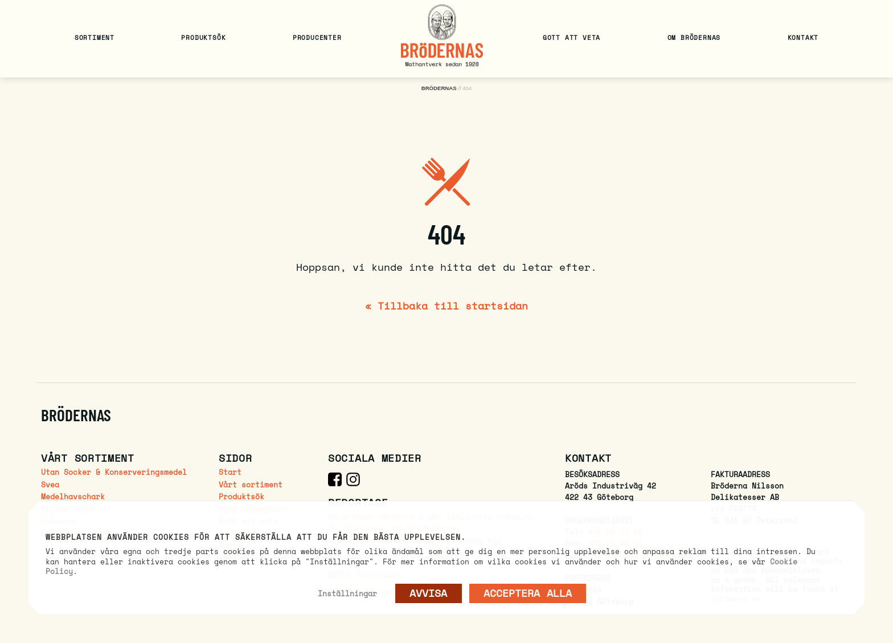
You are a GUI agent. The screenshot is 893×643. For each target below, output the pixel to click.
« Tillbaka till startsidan (446, 305)
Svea (50, 484)
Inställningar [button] (347, 593)
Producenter (317, 37)
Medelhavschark (73, 496)
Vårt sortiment (250, 484)
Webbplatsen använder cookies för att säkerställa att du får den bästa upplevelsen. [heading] (256, 537)
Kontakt (803, 37)
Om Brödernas (694, 37)
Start (230, 472)
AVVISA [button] (428, 592)
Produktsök (203, 37)
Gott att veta (571, 37)
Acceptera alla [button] (528, 592)
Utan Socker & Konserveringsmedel (114, 472)
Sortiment (94, 37)
